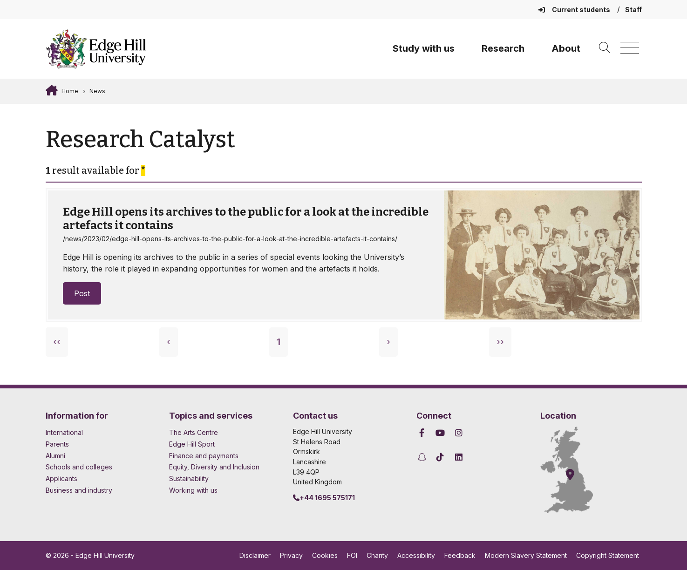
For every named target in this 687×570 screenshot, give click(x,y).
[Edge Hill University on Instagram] (458, 433)
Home (69, 91)
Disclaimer (255, 555)
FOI (352, 555)
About (565, 48)
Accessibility (416, 555)
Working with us (193, 490)
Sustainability (189, 478)
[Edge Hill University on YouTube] (440, 433)
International (64, 432)
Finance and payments (203, 456)
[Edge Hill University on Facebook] (423, 433)
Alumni (55, 456)
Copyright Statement (607, 555)
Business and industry (79, 490)
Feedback (460, 555)
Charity (377, 555)
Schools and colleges (79, 467)
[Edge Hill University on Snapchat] (423, 457)
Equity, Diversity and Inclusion (214, 467)
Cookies (325, 555)
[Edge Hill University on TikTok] (440, 457)
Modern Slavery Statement (526, 555)
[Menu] (630, 48)
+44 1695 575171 (324, 498)
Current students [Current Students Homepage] (575, 10)
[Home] (96, 49)
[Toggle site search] (604, 48)
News (97, 91)
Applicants (61, 478)
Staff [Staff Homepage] (633, 10)
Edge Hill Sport (192, 444)
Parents (57, 444)
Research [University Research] (503, 48)
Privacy (291, 555)
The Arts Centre (193, 432)
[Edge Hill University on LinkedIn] (458, 457)
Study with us (424, 48)
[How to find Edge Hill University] (575, 470)
